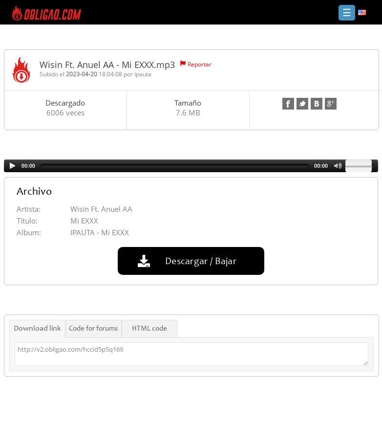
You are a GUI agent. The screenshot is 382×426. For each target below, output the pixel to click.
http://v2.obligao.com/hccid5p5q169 (191, 354)
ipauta (142, 74)
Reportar (200, 64)
